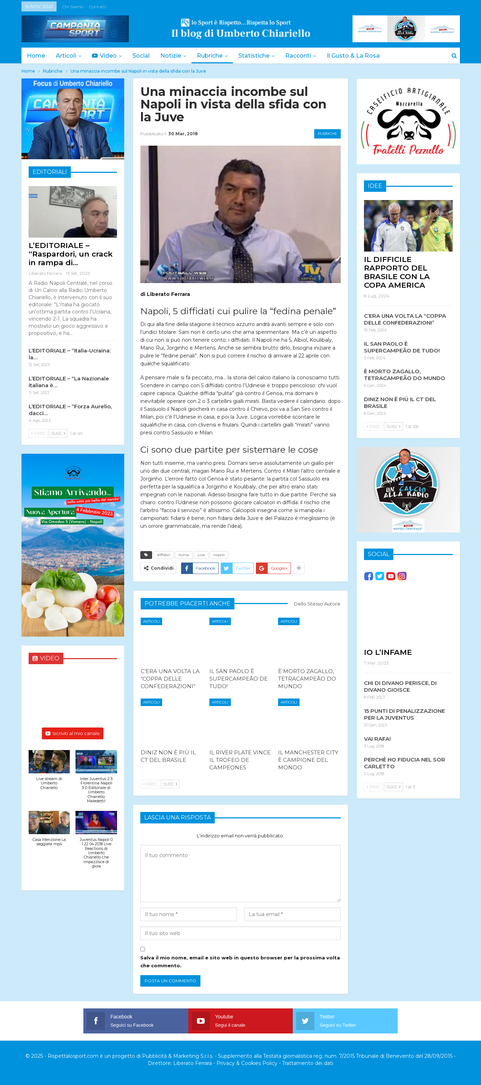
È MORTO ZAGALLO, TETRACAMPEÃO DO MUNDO (404, 374)
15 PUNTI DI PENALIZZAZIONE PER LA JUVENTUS (404, 714)
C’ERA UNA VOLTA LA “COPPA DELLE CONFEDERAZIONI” (405, 319)
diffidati (163, 555)
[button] (49, 774)
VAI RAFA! (377, 738)
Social (144, 55)
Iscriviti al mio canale (72, 733)
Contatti (97, 6)
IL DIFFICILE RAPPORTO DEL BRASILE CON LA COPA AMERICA (397, 271)
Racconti (306, 55)
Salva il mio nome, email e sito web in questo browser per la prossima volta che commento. (240, 961)
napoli (219, 555)
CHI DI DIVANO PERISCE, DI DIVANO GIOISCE (400, 686)
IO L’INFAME (388, 651)
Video (106, 55)
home (184, 555)
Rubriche (215, 55)
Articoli (67, 55)
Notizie (175, 55)
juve (201, 555)
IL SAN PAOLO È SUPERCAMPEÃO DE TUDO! (402, 347)
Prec (150, 784)
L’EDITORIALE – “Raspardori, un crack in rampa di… (71, 254)
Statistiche (260, 55)
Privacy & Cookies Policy (247, 1063)
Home (36, 55)
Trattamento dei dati (307, 1063)
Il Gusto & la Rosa (361, 55)
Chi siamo (72, 6)
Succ (170, 784)
